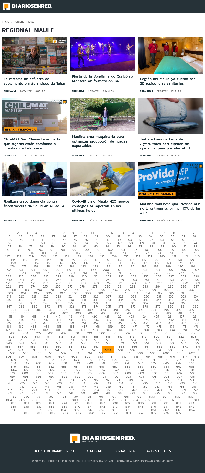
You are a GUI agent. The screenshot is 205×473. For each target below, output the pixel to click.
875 (153, 413)
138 (138, 256)
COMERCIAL (95, 451)
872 (116, 413)
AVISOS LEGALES (159, 451)
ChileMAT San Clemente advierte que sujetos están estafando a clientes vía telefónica (32, 143)
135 (102, 256)
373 (84, 306)
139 (150, 256)
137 (126, 256)
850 (13, 410)
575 (45, 350)
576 (57, 350)
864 (192, 410)
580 (108, 349)
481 (57, 330)
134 (90, 256)
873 (128, 413)
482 (70, 330)
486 (121, 330)
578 (82, 350)
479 (32, 330)
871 (104, 413)
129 (31, 256)
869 (78, 413)
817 (172, 400)
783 (132, 393)
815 (147, 400)
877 (178, 413)
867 (52, 413)
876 (166, 413)
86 (129, 246)
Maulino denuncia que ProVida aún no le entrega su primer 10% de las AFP (170, 208)
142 (186, 256)
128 (19, 256)
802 (178, 396)
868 (65, 413)
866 (39, 413)
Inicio (5, 21)
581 (120, 350)
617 (185, 356)
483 (82, 330)
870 (91, 413)
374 (96, 306)
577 (70, 350)
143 (197, 256)
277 (70, 286)
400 (40, 313)
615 (160, 356)
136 (114, 256)
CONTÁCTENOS (125, 451)
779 (82, 393)
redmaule (10, 91)
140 (162, 256)
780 (95, 393)
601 (179, 353)
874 (141, 413)
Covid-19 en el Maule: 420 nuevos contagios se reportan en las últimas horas (100, 206)
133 (79, 256)
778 (70, 393)
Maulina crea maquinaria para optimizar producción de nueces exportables (99, 141)
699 (78, 376)
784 (144, 393)
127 (7, 256)
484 (95, 330)
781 (108, 393)
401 (52, 313)
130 (43, 256)
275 (45, 286)
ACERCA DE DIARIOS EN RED (54, 451)
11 (102, 233)
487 (133, 330)
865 (26, 413)
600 (166, 353)
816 (160, 400)
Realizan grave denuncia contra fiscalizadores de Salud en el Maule (34, 204)
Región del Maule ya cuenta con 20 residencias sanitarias (167, 81)
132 (67, 256)
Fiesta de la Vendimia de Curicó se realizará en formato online (102, 79)
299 (153, 290)
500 (102, 333)
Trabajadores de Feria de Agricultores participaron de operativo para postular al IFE (165, 143)
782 (119, 393)
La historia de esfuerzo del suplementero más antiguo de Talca (34, 81)
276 (57, 286)
